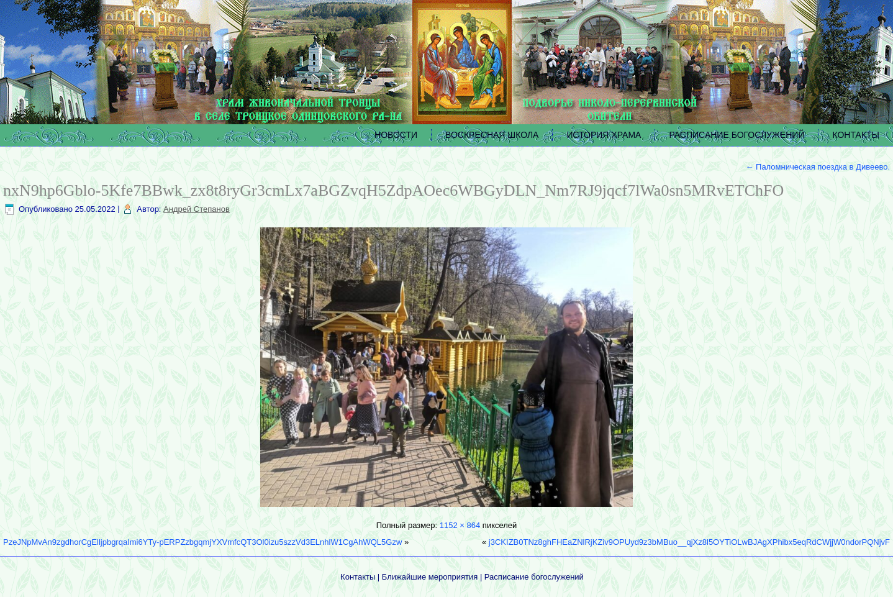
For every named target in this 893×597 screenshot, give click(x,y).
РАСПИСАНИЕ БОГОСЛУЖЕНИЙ (736, 135)
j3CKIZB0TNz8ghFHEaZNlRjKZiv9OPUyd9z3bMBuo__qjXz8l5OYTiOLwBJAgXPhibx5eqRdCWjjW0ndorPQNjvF (689, 542)
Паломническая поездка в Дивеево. (817, 166)
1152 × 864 (460, 525)
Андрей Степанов (196, 209)
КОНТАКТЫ (855, 135)
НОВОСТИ (395, 135)
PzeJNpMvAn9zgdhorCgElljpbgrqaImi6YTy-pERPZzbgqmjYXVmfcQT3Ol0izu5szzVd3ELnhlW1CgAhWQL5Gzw (202, 542)
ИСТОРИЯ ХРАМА (603, 135)
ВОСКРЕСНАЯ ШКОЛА (491, 135)
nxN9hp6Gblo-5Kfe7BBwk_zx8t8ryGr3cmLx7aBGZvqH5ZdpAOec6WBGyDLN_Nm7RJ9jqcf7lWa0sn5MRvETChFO (393, 190)
